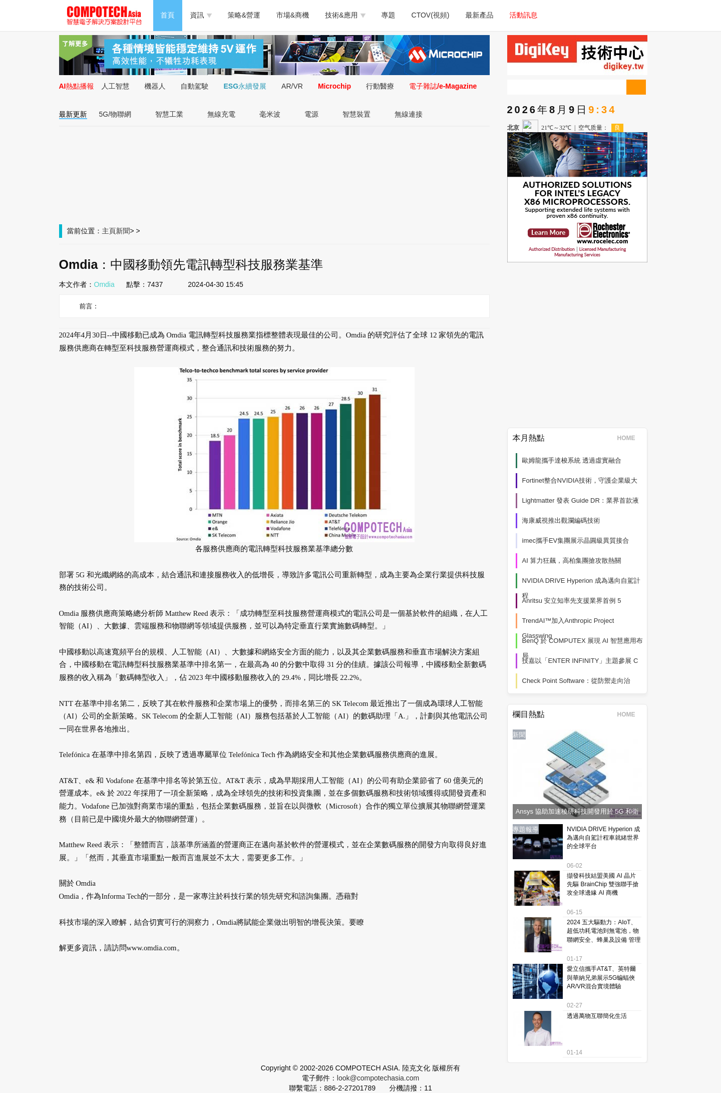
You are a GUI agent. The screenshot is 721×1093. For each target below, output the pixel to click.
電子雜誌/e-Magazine (443, 86)
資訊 (201, 15)
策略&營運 (244, 15)
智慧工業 (169, 114)
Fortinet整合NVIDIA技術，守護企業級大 (579, 480)
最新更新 (73, 114)
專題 (389, 15)
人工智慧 (116, 86)
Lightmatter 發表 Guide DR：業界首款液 (580, 500)
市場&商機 (292, 15)
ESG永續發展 (245, 86)
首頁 (168, 15)
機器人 (155, 86)
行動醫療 (380, 86)
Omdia (104, 284)
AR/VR (292, 86)
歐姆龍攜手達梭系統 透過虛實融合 (572, 460)
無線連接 (409, 114)
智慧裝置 (356, 114)
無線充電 (221, 114)
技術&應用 (345, 15)
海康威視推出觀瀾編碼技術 (561, 520)
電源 (311, 114)
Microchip (334, 86)
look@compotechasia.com (378, 1078)
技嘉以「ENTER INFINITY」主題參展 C (580, 660)
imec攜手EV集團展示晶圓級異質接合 (575, 540)
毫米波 (269, 114)
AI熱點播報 (76, 86)
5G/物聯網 (115, 114)
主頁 (109, 231)
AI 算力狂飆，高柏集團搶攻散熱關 (571, 560)
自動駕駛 (195, 86)
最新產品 (480, 15)
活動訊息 (524, 15)
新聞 (123, 231)
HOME (629, 438)
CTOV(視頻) (431, 15)
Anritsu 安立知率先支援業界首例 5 (571, 600)
